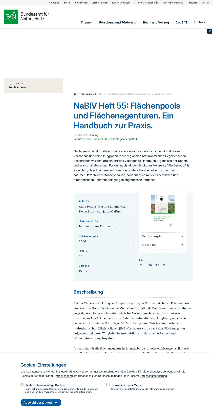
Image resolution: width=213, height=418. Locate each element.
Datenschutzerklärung (153, 375)
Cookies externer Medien (127, 385)
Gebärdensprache (173, 3)
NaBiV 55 (163, 245)
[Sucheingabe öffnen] (200, 22)
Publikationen (87, 94)
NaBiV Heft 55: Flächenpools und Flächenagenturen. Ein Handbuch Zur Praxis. (134, 94)
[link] (86, 22)
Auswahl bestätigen (40, 402)
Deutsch (193, 2)
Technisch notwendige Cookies (45, 385)
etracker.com (64, 375)
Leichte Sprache (148, 3)
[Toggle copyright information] (210, 31)
